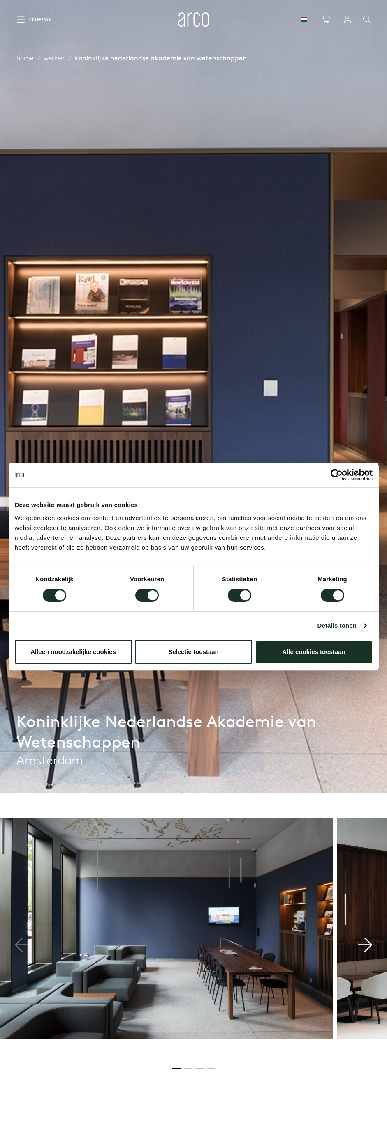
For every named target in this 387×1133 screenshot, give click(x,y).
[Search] (367, 20)
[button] (365, 945)
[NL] (304, 19)
